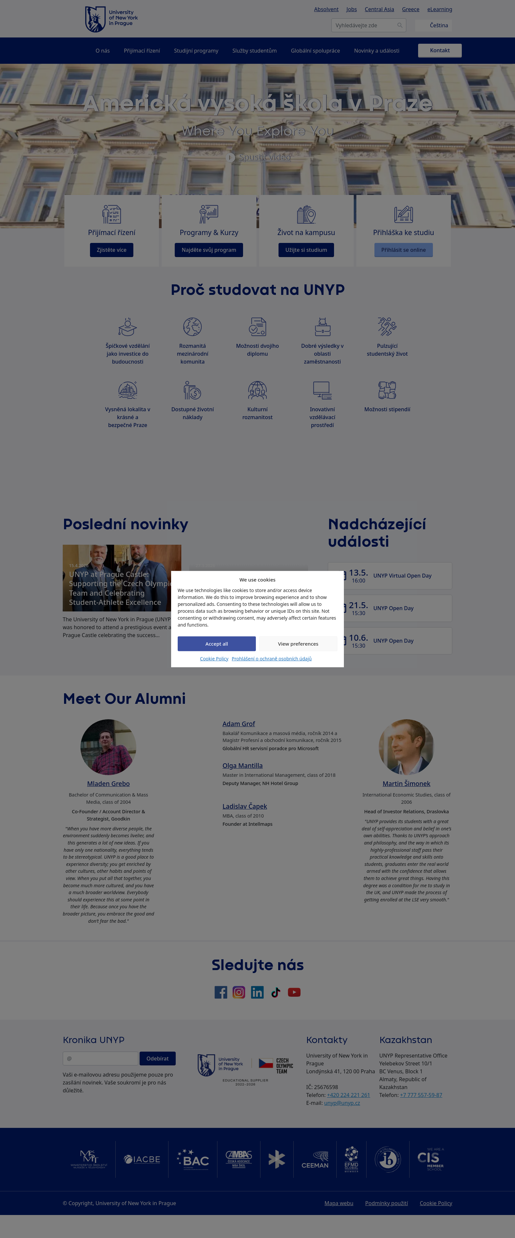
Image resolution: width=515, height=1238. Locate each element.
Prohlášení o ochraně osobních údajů (271, 658)
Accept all (217, 643)
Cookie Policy (214, 658)
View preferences (298, 643)
